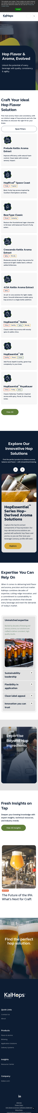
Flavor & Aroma (7, 1035)
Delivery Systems (7, 1047)
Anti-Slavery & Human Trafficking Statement (19, 1108)
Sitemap (19, 1103)
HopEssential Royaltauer (18, 386)
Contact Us (5, 1014)
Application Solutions (9, 1043)
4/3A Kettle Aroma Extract (19, 287)
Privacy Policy (19, 1105)
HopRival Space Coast (17, 183)
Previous (15, 469)
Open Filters (20, 129)
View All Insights (13, 827)
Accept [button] (18, 9)
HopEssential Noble (15, 322)
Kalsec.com (5, 1081)
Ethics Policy (19, 1110)
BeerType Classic (13, 215)
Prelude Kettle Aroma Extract (16, 149)
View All (9, 412)
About (3, 1018)
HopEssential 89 (13, 354)
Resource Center (7, 1064)
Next (22, 469)
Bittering (4, 1039)
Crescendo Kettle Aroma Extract (18, 251)
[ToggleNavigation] (28, 16)
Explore (13, 546)
